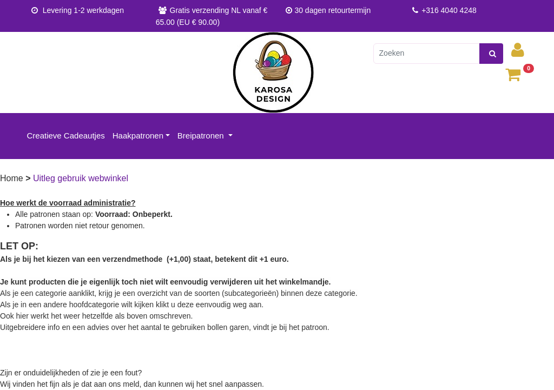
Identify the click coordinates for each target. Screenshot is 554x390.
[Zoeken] (426, 53)
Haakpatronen (138, 135)
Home (12, 178)
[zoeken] (491, 53)
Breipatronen (201, 135)
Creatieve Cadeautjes (66, 135)
